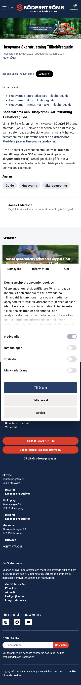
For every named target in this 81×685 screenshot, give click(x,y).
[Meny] (4, 7)
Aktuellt (10, 592)
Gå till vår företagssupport (40, 458)
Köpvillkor (11, 588)
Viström (18, 675)
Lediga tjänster (14, 596)
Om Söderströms (16, 584)
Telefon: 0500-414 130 (40, 440)
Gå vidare (61, 645)
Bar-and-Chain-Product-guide (18, 73)
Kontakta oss (12, 546)
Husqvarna (29, 185)
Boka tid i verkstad (17, 423)
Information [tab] (40, 269)
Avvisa (40, 412)
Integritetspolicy (15, 600)
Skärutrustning (56, 185)
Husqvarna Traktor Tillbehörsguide (31, 100)
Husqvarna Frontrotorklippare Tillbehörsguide (39, 95)
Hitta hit (10, 489)
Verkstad (11, 427)
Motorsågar (9, 57)
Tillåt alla (40, 387)
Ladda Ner (44, 73)
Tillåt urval (40, 400)
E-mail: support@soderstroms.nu (40, 449)
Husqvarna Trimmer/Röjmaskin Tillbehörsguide (40, 104)
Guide (9, 185)
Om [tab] (66, 269)
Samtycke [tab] (14, 269)
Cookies (72, 671)
